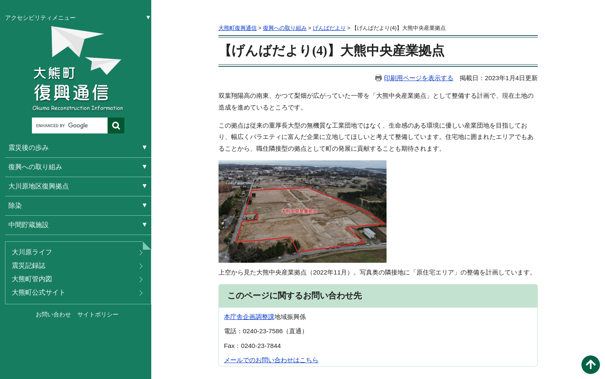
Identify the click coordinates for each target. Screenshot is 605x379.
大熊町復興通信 (237, 28)
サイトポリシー (97, 314)
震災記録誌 (28, 265)
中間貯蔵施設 (28, 224)
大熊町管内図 (32, 278)
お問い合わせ (53, 314)
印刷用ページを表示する (418, 77)
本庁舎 (233, 316)
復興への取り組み (35, 166)
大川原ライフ (32, 252)
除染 (15, 205)
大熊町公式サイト (39, 292)
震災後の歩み (28, 147)
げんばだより (329, 28)
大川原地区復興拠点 (38, 186)
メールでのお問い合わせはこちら (271, 359)
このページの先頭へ (591, 365)
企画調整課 (258, 316)
